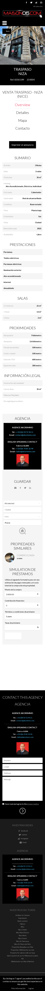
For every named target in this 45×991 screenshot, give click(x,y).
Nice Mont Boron (22, 933)
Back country (22, 921)
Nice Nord (22, 935)
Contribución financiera (14, 600)
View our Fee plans (11, 395)
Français (3, 2)
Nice (22, 927)
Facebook (20, 488)
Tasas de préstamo (12, 623)
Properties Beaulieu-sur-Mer (22, 947)
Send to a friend (15, 488)
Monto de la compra (13, 589)
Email (41, 2)
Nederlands (18, 2)
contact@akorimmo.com (25, 435)
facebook (26, 2)
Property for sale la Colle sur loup (22, 953)
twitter (31, 2)
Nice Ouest (22, 938)
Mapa (22, 120)
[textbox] (23, 509)
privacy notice (33, 804)
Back (8, 31)
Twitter (25, 488)
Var (22, 959)
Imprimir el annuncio (23, 144)
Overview (22, 104)
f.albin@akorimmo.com (25, 451)
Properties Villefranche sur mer (22, 950)
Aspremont (22, 918)
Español (11, 2)
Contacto (22, 128)
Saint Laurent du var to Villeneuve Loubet (22, 956)
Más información (18, 988)
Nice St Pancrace (22, 941)
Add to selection (43, 67)
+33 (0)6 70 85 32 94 (24, 448)
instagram (36, 2)
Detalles (22, 112)
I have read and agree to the (21, 804)
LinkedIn (30, 488)
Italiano (14, 2)
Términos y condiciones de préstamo (20, 612)
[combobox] (22, 509)
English (7, 2)
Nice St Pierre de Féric (22, 944)
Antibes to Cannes (22, 915)
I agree (31, 988)
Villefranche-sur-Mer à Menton (22, 961)
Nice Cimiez (22, 930)
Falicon (22, 924)
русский (21, 2)
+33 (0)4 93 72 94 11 (24, 432)
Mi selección (38, 6)
